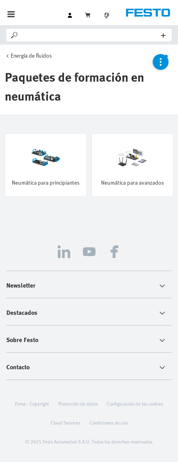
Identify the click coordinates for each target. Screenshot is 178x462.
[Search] (90, 35)
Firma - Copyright (32, 403)
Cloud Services (65, 422)
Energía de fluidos (31, 55)
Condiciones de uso (109, 422)
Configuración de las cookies (135, 403)
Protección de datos (77, 403)
